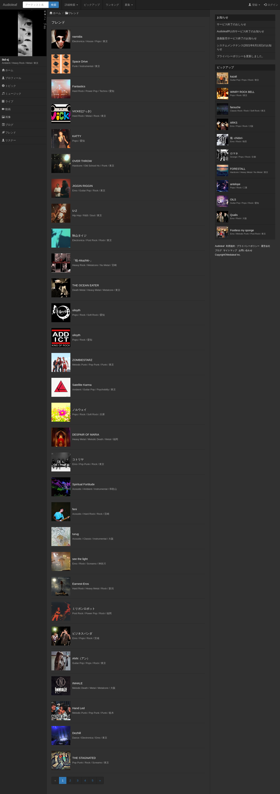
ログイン (271, 4)
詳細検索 (71, 4)
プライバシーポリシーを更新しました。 (241, 56)
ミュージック (11, 93)
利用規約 (230, 246)
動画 (6, 109)
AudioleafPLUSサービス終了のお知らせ (240, 31)
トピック (9, 85)
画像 (6, 116)
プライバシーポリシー (248, 246)
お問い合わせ (245, 250)
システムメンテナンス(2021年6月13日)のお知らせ (244, 47)
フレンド (9, 132)
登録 (254, 4)
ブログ (7, 124)
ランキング (112, 4)
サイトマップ (230, 250)
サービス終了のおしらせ (231, 24)
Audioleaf (10, 5)
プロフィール (11, 78)
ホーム (7, 70)
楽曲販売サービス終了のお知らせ (237, 38)
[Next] (100, 780)
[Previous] (55, 780)
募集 (129, 4)
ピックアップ (92, 4)
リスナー (9, 140)
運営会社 (265, 246)
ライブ (7, 101)
